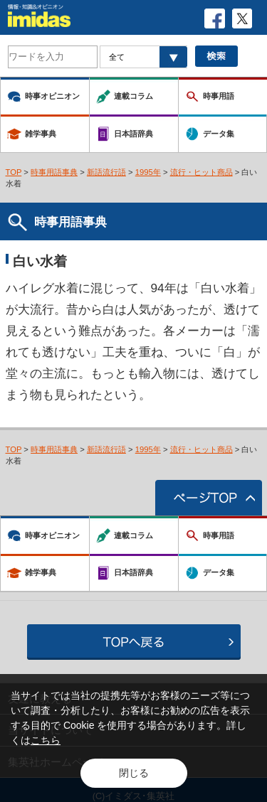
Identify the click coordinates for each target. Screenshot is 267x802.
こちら (46, 740)
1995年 (148, 172)
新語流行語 (106, 172)
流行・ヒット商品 (201, 172)
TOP (14, 172)
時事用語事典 (54, 172)
